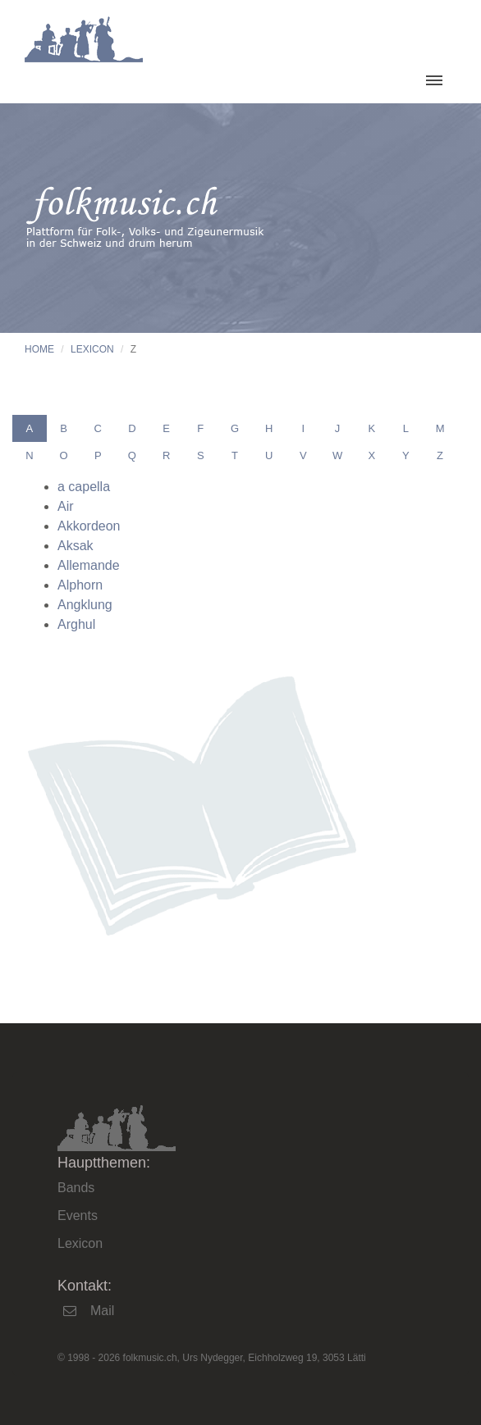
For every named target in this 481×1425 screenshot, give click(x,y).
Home (39, 349)
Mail (102, 1311)
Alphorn (80, 585)
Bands (75, 1188)
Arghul (76, 624)
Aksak (75, 546)
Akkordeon (89, 526)
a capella (83, 487)
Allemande (88, 565)
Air (65, 506)
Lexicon (92, 349)
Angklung (84, 605)
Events (77, 1215)
